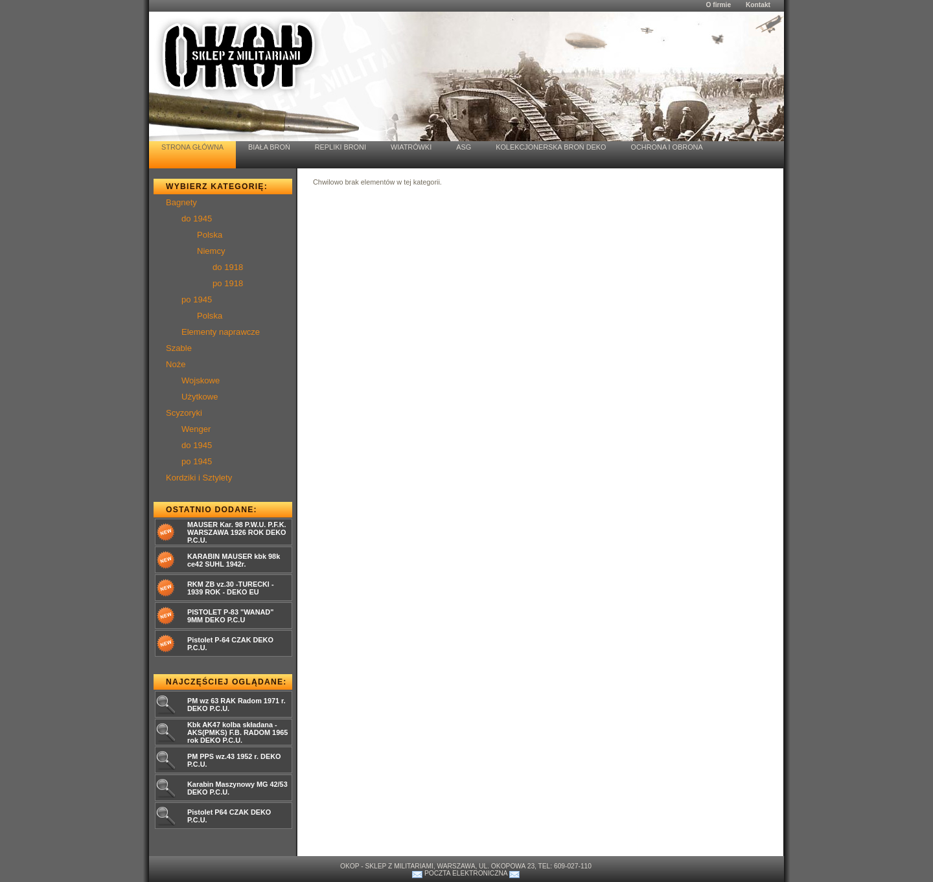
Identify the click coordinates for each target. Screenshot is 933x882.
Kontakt (758, 4)
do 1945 (196, 218)
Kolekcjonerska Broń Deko (551, 147)
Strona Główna (192, 147)
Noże (175, 364)
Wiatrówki (411, 147)
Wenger (196, 429)
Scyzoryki (184, 413)
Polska (209, 235)
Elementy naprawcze (220, 332)
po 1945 (196, 299)
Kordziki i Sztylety (199, 477)
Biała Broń (269, 147)
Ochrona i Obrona (667, 147)
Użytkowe (199, 396)
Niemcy (211, 251)
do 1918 (228, 267)
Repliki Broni (340, 147)
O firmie (718, 4)
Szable (179, 348)
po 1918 (228, 283)
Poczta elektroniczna (465, 873)
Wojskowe (200, 380)
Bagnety (181, 202)
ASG (463, 147)
